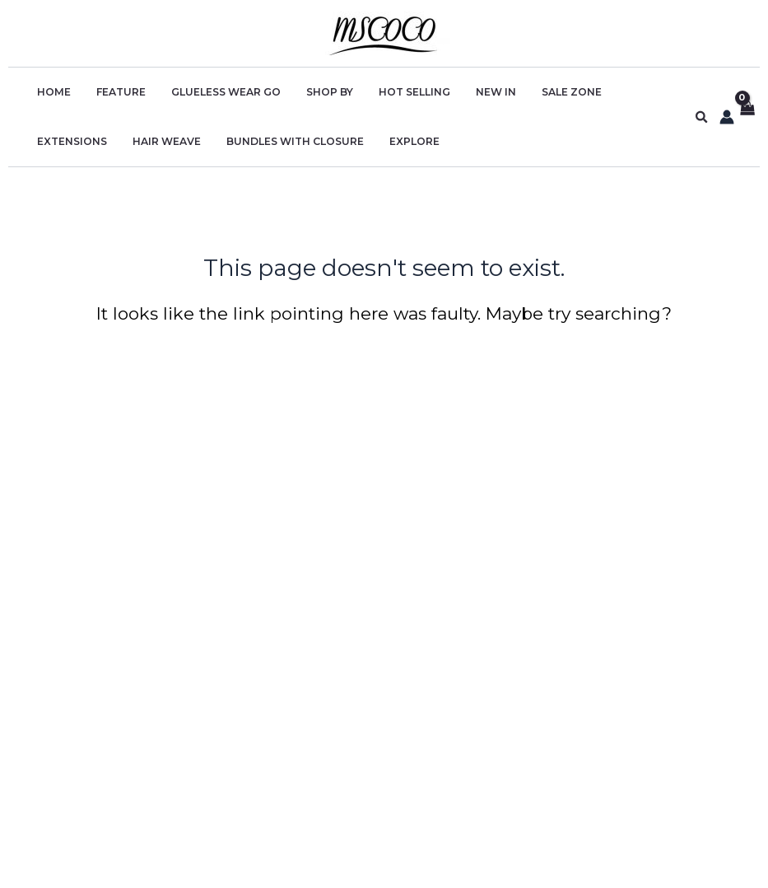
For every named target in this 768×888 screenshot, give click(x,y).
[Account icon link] (726, 117)
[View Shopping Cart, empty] (747, 117)
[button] (702, 117)
